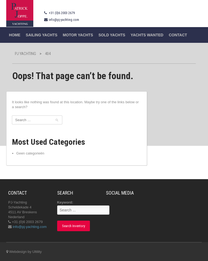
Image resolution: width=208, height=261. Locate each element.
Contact (178, 35)
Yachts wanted (147, 35)
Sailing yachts (41, 35)
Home (14, 35)
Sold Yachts (112, 35)
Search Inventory (73, 226)
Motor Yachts (78, 35)
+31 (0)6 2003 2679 (62, 13)
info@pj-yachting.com (64, 20)
